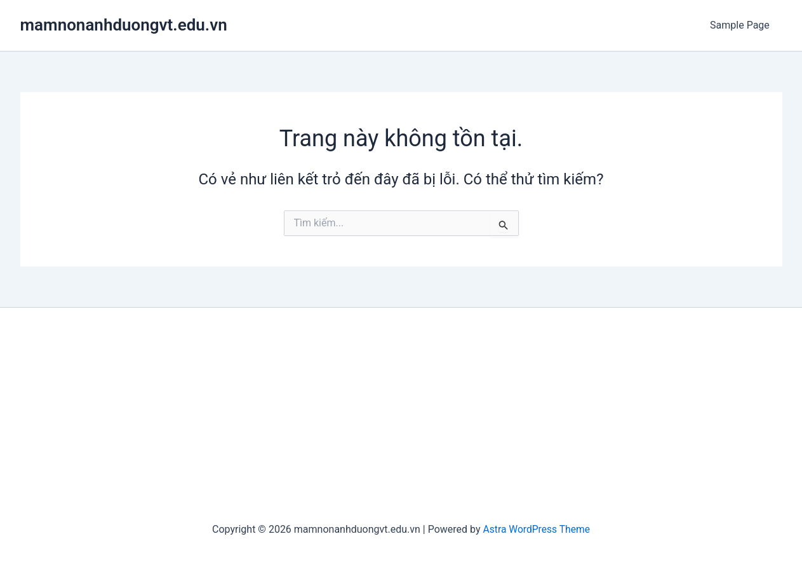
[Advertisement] (401, 416)
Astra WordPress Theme (536, 529)
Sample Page (742, 25)
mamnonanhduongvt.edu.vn (123, 24)
